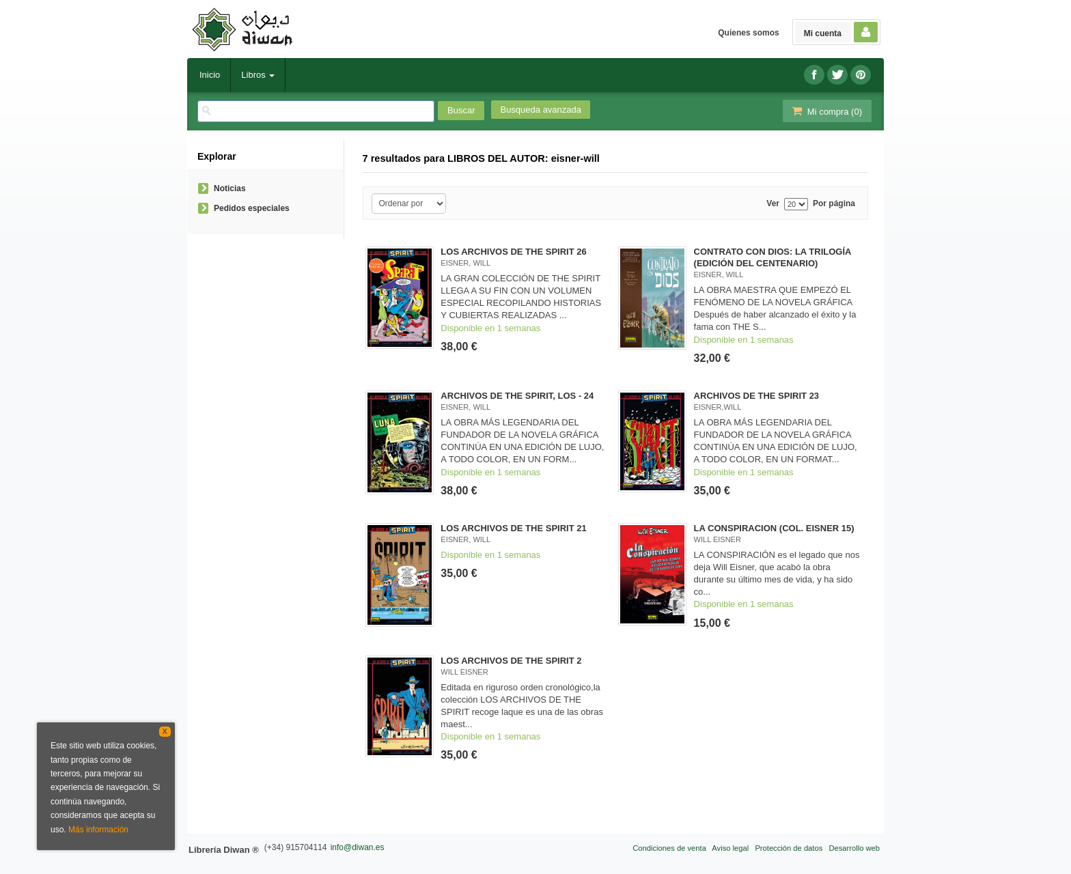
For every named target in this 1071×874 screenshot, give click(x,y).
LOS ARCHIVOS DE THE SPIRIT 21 (513, 528)
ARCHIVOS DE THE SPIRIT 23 (756, 396)
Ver (772, 204)
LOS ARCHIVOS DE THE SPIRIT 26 (513, 251)
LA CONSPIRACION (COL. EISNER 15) (774, 528)
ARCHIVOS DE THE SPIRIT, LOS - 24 (517, 396)
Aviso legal (730, 848)
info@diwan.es (358, 847)
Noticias (230, 188)
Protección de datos (788, 848)
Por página (834, 204)
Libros (258, 75)
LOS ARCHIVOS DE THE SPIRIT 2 (511, 661)
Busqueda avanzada (540, 109)
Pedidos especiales (252, 208)
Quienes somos (748, 33)
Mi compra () (826, 111)
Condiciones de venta (669, 848)
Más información (98, 829)
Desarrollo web (854, 848)
